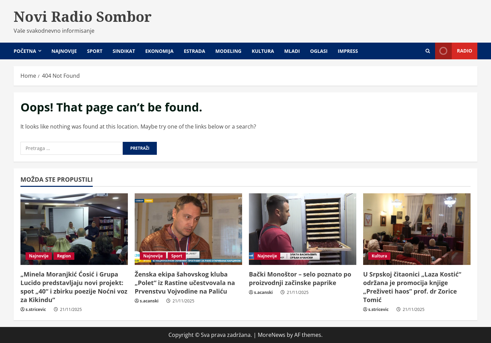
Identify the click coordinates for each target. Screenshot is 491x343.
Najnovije (64, 51)
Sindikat (124, 51)
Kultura (263, 51)
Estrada (194, 51)
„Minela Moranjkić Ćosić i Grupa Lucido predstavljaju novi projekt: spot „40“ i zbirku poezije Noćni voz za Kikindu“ (74, 287)
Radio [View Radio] (453, 51)
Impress (348, 51)
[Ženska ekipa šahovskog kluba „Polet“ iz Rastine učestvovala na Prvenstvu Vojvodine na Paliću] (188, 229)
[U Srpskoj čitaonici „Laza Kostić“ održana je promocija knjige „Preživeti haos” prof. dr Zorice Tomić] (417, 229)
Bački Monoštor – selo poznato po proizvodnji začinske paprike (300, 278)
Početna (25, 51)
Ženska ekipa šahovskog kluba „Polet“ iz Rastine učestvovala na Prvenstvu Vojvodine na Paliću (185, 282)
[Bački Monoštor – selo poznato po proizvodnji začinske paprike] (302, 229)
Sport (94, 51)
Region (64, 256)
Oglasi (318, 51)
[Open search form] (428, 51)
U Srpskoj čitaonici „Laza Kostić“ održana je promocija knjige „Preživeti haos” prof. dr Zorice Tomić (412, 287)
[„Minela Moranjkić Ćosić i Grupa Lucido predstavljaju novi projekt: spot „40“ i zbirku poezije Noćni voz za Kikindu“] (74, 229)
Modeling (228, 51)
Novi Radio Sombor (83, 16)
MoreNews (271, 335)
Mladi (292, 51)
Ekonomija (159, 51)
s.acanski (149, 301)
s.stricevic (36, 309)
